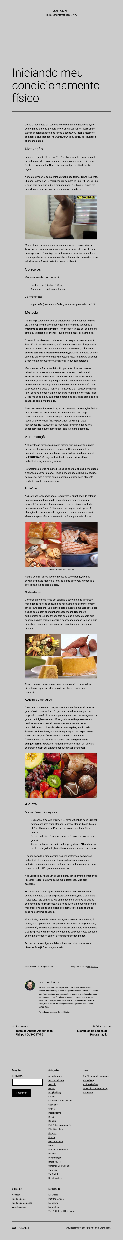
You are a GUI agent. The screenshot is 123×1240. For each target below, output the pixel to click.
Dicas (51, 1117)
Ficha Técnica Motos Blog (95, 1088)
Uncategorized (55, 1178)
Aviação (52, 1084)
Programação (54, 1157)
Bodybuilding (92, 966)
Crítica (51, 1109)
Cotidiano (53, 1104)
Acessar (16, 1194)
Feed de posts (18, 1199)
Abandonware (55, 1076)
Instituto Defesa (90, 1084)
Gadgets (52, 1133)
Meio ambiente (55, 1141)
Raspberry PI (54, 1162)
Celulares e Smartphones (60, 1100)
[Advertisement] (61, 45)
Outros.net (61, 11)
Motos (51, 1145)
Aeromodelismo (56, 1080)
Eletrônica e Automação (59, 1125)
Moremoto (88, 1092)
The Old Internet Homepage (96, 1076)
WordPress (105, 1228)
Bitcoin (51, 1088)
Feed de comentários (22, 1203)
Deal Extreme (54, 1113)
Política (52, 1153)
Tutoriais (52, 1170)
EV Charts (53, 1194)
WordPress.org (19, 1207)
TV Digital (53, 1174)
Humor (51, 1137)
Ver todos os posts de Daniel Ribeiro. (54, 1012)
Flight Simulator (56, 1129)
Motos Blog (52, 991)
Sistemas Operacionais (59, 1166)
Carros (51, 1096)
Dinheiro (52, 1121)
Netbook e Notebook (58, 1149)
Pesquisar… (17, 1076)
